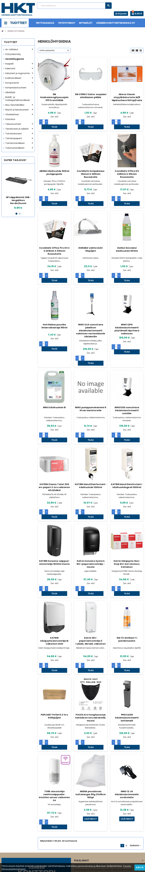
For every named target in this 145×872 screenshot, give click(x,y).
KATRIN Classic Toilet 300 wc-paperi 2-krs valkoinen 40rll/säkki (54, 463)
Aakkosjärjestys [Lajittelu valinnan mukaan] (47, 50)
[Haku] (74, 5)
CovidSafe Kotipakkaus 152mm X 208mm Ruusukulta (91, 169)
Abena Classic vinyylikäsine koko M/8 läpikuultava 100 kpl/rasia (127, 97)
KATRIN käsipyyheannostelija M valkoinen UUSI (54, 607)
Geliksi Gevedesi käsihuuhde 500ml (127, 240)
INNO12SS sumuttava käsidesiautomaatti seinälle (127, 391)
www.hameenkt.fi (82, 843)
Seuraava (135, 797)
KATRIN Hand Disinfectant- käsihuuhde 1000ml (90, 462)
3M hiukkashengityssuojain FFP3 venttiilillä (54, 97)
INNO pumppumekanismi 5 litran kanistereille (90, 390)
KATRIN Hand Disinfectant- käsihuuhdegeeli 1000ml (127, 462)
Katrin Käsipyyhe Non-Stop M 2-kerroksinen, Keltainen (127, 535)
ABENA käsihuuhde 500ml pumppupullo (54, 168)
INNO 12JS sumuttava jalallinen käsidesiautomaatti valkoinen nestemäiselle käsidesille (90, 316)
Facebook (4, 853)
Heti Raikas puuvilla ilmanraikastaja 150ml (54, 312)
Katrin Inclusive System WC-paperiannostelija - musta (91, 535)
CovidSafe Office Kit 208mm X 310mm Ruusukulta (127, 169)
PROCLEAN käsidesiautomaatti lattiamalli (127, 679)
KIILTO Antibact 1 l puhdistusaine (127, 606)
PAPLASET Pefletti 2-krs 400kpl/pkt (54, 678)
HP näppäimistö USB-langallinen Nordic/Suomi (18, 200)
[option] (18, 188)
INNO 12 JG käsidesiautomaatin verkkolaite (127, 751)
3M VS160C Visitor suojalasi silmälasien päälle (90, 96)
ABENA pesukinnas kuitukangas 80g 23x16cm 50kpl (91, 751)
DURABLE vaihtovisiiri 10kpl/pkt (90, 240)
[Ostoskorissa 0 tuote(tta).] (137, 13)
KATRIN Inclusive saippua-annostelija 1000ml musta (54, 534)
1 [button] (16, 214)
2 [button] (20, 214)
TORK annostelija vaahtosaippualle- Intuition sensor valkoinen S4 (54, 753)
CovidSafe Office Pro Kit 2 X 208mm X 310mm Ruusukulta (54, 241)
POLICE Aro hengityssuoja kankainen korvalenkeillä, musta (90, 679)
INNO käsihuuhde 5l (54, 388)
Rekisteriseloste (64, 868)
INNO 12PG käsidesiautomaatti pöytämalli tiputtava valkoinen (126, 315)
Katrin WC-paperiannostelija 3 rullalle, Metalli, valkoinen (90, 607)
